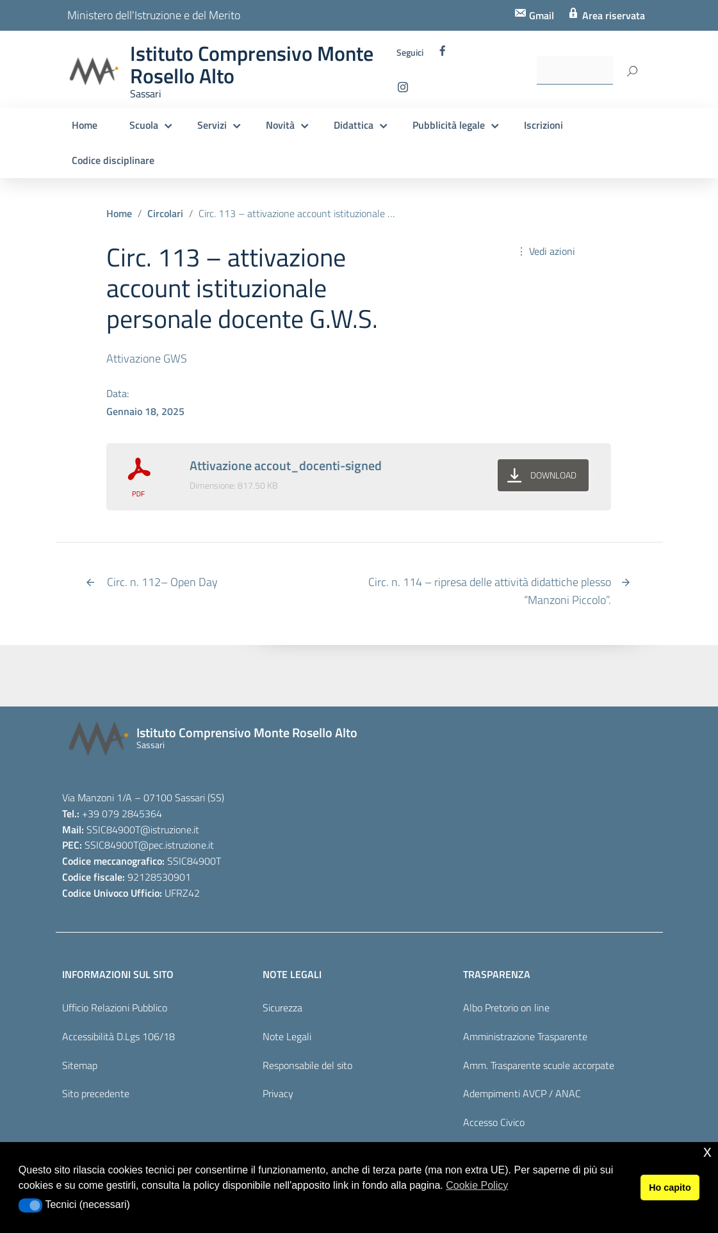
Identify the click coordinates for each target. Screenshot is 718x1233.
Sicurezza (282, 1007)
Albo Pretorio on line (506, 1007)
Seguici (409, 52)
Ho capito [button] (670, 1187)
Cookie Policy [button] (477, 1185)
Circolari (165, 213)
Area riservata (612, 15)
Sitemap (79, 1065)
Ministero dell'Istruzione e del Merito (153, 15)
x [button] (707, 1151)
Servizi (212, 125)
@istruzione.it (169, 829)
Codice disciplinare (113, 160)
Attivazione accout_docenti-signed (286, 465)
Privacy (278, 1093)
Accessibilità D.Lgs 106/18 (118, 1036)
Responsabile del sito (307, 1065)
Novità (280, 125)
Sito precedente (95, 1093)
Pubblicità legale (448, 125)
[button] (30, 1205)
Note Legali (287, 1036)
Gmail (540, 15)
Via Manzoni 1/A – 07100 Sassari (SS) (143, 797)
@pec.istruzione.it (176, 845)
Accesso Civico (494, 1122)
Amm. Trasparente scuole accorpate (538, 1065)
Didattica (353, 125)
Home (84, 125)
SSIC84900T (113, 829)
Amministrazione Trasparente (525, 1036)
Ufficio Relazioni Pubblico (114, 1007)
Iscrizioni (543, 125)
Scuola (143, 125)
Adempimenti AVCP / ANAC (522, 1093)
